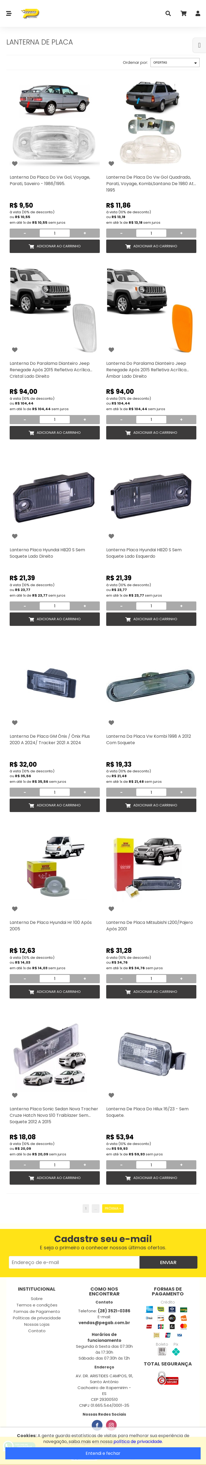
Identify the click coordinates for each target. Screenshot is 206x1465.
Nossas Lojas (37, 1324)
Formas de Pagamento (37, 1311)
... (95, 1208)
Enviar (168, 1262)
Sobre (37, 1298)
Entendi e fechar (103, 1453)
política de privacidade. (138, 1441)
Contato (37, 1331)
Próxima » (113, 1208)
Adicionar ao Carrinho (59, 246)
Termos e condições (36, 1305)
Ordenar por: (135, 62)
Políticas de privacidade (37, 1318)
